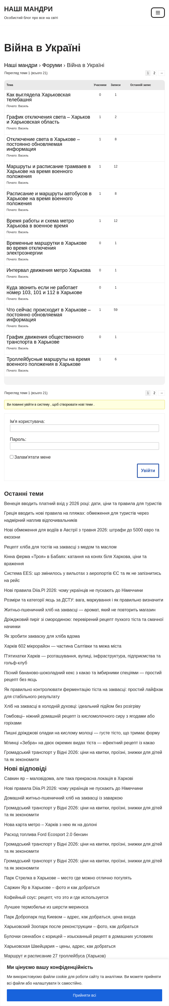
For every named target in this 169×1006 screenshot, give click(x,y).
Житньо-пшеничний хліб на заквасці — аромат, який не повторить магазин (80, 609)
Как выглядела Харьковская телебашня (39, 97)
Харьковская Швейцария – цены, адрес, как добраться (60, 946)
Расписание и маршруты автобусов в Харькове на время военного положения (49, 198)
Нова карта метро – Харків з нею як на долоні (50, 824)
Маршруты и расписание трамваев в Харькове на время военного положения (49, 171)
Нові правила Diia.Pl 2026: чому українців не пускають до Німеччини (73, 590)
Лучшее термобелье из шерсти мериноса (46, 907)
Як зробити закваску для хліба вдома (42, 636)
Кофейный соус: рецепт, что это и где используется (56, 897)
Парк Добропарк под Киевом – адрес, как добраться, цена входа (70, 917)
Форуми (52, 65)
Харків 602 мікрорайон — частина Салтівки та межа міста (62, 646)
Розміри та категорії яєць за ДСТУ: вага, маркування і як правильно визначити (83, 600)
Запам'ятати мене (32, 457)
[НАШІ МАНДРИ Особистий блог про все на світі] (31, 12)
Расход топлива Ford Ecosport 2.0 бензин (46, 834)
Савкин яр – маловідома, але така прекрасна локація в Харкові (68, 778)
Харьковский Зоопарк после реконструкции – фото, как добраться (71, 926)
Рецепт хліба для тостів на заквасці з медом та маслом (60, 547)
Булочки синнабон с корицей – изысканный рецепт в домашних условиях (78, 936)
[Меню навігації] (158, 12)
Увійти (148, 470)
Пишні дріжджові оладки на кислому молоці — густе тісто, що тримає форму (82, 733)
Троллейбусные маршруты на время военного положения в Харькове (48, 361)
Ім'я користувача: (27, 421)
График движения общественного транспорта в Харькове (45, 339)
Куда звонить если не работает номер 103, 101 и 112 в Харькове (44, 290)
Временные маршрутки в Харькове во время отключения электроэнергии (47, 248)
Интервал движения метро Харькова (49, 270)
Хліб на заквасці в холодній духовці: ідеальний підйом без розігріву (72, 706)
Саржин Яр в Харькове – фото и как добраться (52, 887)
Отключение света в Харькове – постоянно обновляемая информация (43, 144)
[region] (84, 982)
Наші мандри (21, 65)
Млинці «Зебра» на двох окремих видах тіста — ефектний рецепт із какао (79, 742)
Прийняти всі (84, 995)
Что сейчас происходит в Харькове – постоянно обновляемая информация (49, 314)
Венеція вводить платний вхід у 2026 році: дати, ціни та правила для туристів (83, 503)
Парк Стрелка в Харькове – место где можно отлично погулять (68, 878)
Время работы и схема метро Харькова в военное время (40, 223)
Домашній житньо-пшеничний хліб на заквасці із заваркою (63, 798)
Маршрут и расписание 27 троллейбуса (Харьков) (55, 956)
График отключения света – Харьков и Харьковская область (48, 119)
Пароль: (18, 439)
